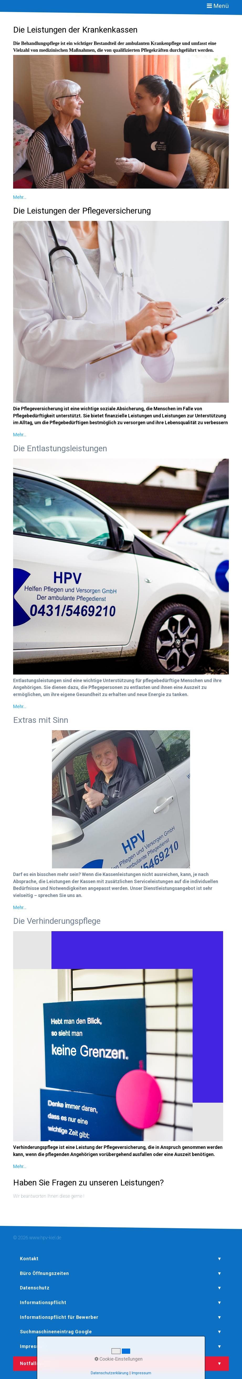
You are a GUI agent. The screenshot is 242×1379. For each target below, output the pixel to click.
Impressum (141, 1373)
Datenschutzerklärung (109, 1373)
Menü (221, 5)
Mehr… (19, 197)
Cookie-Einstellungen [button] (118, 1359)
